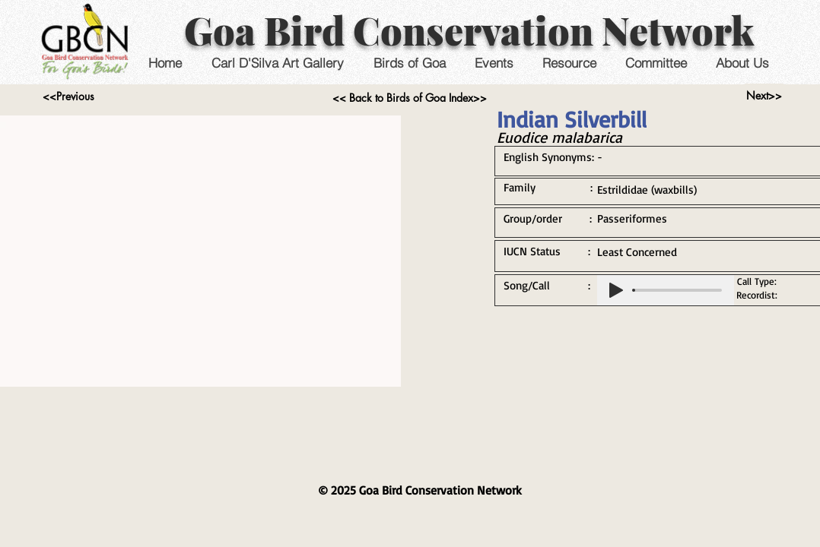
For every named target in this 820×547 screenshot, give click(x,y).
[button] (493, 62)
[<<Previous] (68, 96)
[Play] (616, 290)
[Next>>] (764, 96)
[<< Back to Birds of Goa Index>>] (410, 98)
